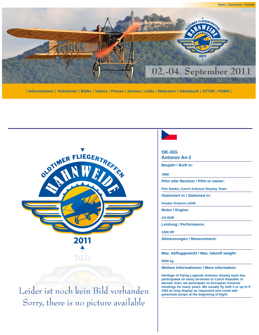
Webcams (167, 91)
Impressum (235, 4)
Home (221, 4)
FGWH (224, 91)
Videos (101, 91)
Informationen (41, 91)
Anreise (134, 91)
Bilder (86, 91)
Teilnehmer (67, 91)
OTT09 (208, 91)
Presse (117, 91)
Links (149, 91)
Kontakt (249, 4)
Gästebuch (189, 91)
